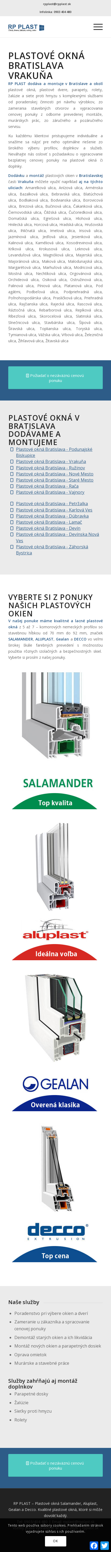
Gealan (62, 639)
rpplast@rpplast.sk (57, 4)
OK (55, 1541)
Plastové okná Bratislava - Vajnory (50, 492)
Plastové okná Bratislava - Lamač (49, 522)
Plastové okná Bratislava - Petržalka (52, 503)
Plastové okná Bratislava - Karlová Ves (54, 510)
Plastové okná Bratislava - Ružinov (50, 468)
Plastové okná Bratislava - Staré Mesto (54, 480)
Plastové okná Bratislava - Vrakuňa (51, 461)
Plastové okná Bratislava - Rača (47, 486)
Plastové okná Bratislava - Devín (48, 528)
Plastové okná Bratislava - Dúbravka (52, 516)
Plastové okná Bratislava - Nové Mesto (54, 474)
